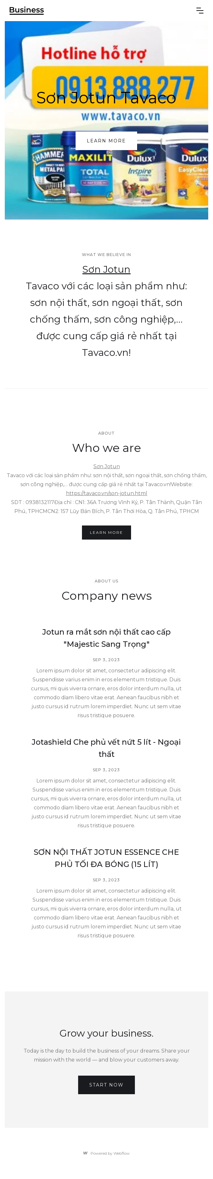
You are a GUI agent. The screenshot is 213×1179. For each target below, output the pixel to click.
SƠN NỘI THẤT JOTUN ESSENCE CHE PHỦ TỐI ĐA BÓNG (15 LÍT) (106, 858)
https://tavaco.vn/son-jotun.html (106, 493)
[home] (98, 10)
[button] (199, 10)
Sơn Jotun (106, 269)
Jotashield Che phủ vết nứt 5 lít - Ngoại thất (106, 748)
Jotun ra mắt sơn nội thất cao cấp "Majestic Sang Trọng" (106, 638)
